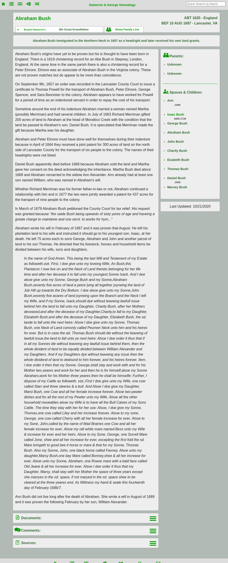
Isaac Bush (175, 114)
